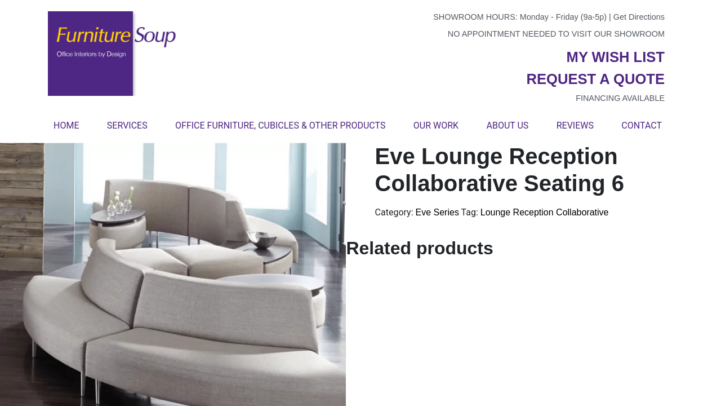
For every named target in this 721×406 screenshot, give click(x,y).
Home (66, 125)
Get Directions (639, 16)
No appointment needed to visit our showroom (556, 33)
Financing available (620, 98)
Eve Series (437, 212)
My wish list (616, 57)
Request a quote (595, 79)
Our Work (436, 125)
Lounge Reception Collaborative (544, 212)
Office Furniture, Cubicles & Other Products (280, 125)
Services (127, 125)
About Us (507, 125)
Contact (641, 125)
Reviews (575, 125)
